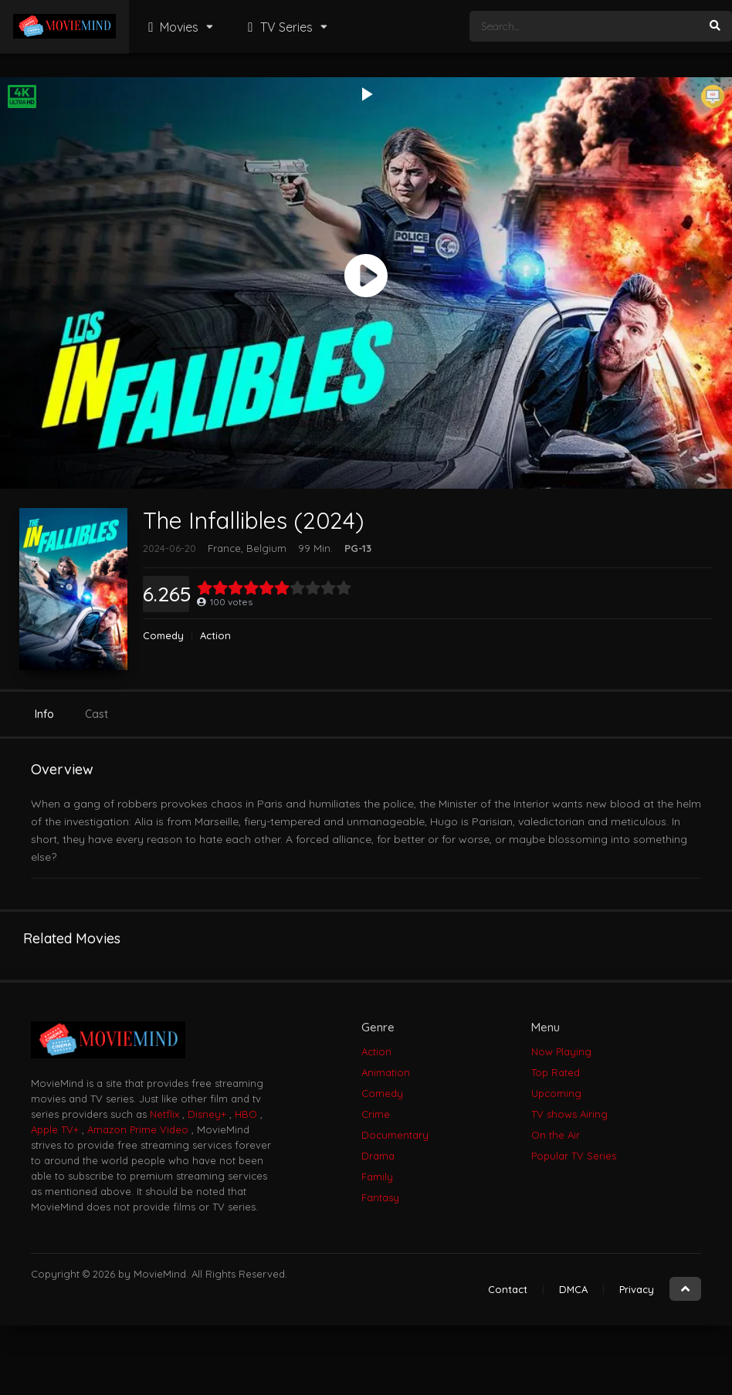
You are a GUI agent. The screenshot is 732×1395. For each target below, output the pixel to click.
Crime (375, 1114)
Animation (385, 1072)
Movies (171, 27)
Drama (378, 1156)
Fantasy (380, 1197)
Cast (96, 714)
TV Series (278, 27)
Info (44, 714)
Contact (507, 1289)
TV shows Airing (569, 1114)
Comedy (163, 636)
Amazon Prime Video (137, 1129)
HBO (246, 1114)
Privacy (636, 1289)
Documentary (395, 1135)
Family (377, 1176)
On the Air (555, 1135)
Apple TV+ (55, 1129)
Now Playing (561, 1051)
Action (215, 636)
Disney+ (207, 1114)
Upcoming (556, 1093)
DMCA (573, 1289)
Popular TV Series (573, 1156)
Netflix (164, 1114)
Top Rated (555, 1072)
